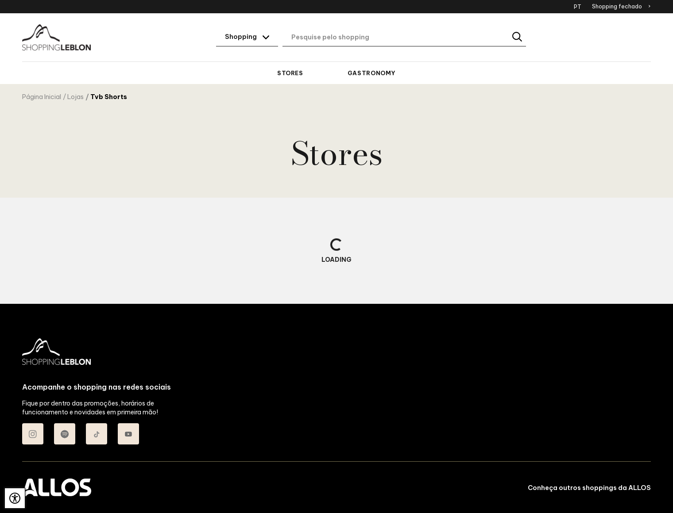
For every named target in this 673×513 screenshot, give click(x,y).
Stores (290, 73)
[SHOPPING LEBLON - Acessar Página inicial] (56, 37)
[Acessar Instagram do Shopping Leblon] (32, 433)
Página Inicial (41, 97)
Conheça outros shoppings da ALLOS (589, 488)
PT (577, 6)
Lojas (75, 97)
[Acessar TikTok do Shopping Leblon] (96, 433)
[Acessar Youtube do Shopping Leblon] (128, 433)
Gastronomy (372, 73)
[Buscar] (518, 37)
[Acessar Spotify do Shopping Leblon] (64, 433)
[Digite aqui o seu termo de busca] (404, 37)
